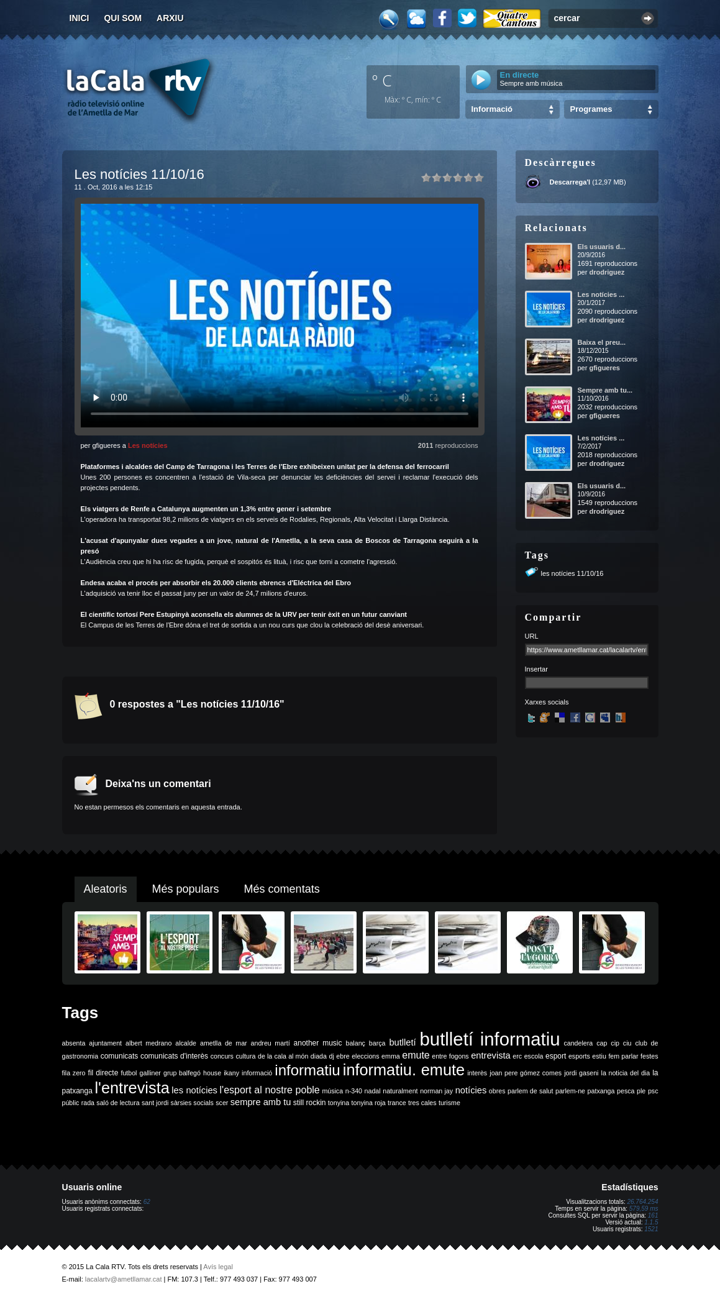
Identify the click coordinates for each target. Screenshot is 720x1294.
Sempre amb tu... (605, 390)
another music (318, 1043)
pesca (625, 1091)
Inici (79, 18)
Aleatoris (105, 889)
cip (615, 1043)
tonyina (338, 1102)
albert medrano (148, 1043)
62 (147, 1201)
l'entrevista (131, 1087)
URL (532, 636)
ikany (231, 1073)
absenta (74, 1043)
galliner (150, 1073)
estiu (599, 1056)
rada (87, 1102)
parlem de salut (530, 1091)
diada (319, 1056)
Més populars (185, 889)
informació (257, 1073)
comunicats (120, 1056)
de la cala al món (283, 1056)
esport (555, 1056)
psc (653, 1091)
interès (477, 1073)
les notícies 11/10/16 (572, 573)
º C (382, 80)
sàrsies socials (192, 1102)
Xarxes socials (547, 702)
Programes (591, 109)
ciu (627, 1043)
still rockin (309, 1102)
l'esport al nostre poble (270, 1090)
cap (601, 1043)
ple (641, 1091)
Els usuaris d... (602, 246)
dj (331, 1056)
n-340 (353, 1091)
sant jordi (155, 1102)
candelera (578, 1043)
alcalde (185, 1043)
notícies (471, 1090)
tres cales (422, 1102)
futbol (129, 1073)
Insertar (536, 669)
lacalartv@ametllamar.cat (123, 1279)
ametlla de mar (223, 1043)
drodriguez (606, 272)
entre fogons (450, 1056)
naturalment (400, 1091)
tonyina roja (369, 1102)
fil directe (103, 1072)
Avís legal (218, 1266)
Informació (492, 109)
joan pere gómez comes (526, 1073)
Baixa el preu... (602, 342)
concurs (222, 1056)
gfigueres (604, 367)
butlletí (402, 1042)
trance (397, 1102)
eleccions (365, 1056)
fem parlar (623, 1056)
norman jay (436, 1091)
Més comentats (282, 889)
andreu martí (270, 1043)
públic (71, 1102)
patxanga (601, 1091)
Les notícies (148, 445)
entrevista (491, 1055)
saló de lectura (117, 1102)
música (332, 1091)
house (212, 1073)
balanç (355, 1043)
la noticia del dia (625, 1073)
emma (390, 1056)
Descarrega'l (570, 182)
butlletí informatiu (490, 1039)
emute (415, 1055)
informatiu (307, 1070)
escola (534, 1056)
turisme (449, 1102)
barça (377, 1043)
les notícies (194, 1090)
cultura (245, 1056)
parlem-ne (570, 1091)
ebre (342, 1056)
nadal (373, 1091)
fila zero (74, 1073)
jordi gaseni (581, 1073)
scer (222, 1102)
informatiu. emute (404, 1069)
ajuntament (105, 1043)
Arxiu (170, 18)
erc (517, 1056)
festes (649, 1056)
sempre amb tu (260, 1102)
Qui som (123, 18)
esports (579, 1056)
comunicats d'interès (174, 1056)
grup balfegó (182, 1073)
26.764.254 (642, 1201)
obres (497, 1091)
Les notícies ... (601, 294)
